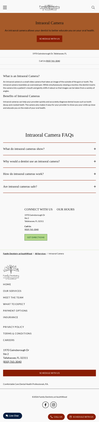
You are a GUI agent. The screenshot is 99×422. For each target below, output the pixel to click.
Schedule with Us (49, 38)
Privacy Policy (13, 326)
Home (7, 284)
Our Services (12, 290)
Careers (9, 340)
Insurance (10, 317)
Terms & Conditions (17, 333)
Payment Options (15, 310)
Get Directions (35, 237)
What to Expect (14, 304)
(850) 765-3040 (53, 61)
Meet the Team (13, 297)
